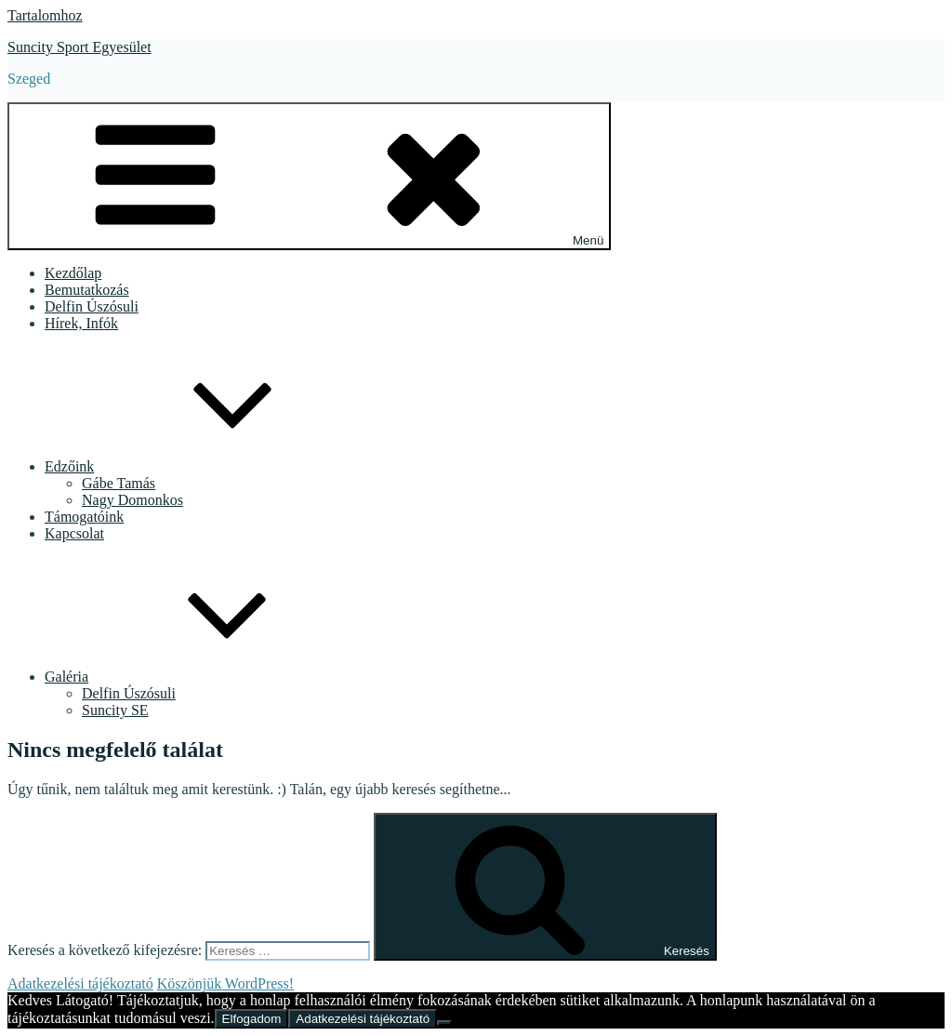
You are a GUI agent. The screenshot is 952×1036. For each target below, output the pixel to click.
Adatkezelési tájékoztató (80, 983)
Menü (309, 176)
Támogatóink (84, 517)
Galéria (206, 676)
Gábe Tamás (118, 483)
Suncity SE (115, 710)
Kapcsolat (74, 533)
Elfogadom (252, 1019)
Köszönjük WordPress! (225, 983)
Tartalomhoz (45, 15)
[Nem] (444, 1023)
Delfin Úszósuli (92, 306)
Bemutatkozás (87, 290)
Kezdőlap (73, 273)
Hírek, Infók (81, 323)
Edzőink (209, 466)
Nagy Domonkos (132, 500)
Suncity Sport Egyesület (79, 47)
